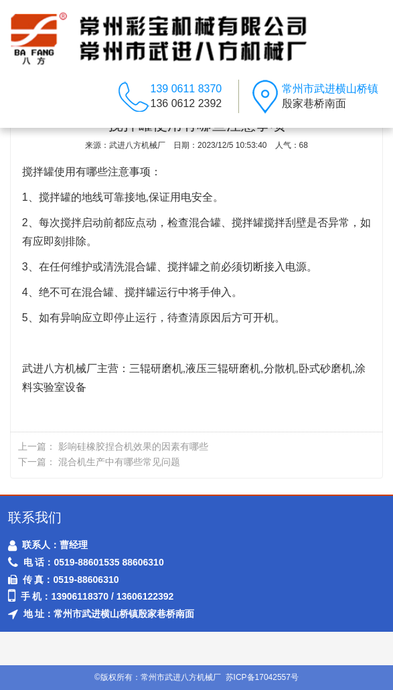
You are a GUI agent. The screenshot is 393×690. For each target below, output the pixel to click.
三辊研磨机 (156, 368)
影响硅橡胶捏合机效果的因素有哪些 (133, 446)
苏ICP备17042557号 (262, 677)
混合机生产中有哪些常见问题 (119, 461)
